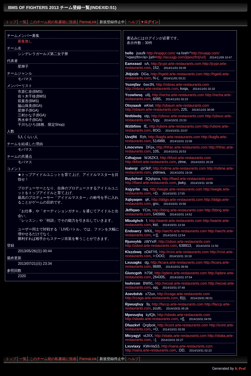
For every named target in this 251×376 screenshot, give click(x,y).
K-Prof (240, 368)
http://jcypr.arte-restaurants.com (176, 64)
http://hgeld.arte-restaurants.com (176, 74)
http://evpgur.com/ (161, 53)
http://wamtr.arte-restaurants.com (175, 221)
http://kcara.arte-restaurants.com (176, 262)
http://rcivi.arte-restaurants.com (184, 252)
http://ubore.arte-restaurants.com (175, 126)
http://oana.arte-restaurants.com (187, 346)
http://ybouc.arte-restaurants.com (177, 116)
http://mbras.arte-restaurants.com (182, 84)
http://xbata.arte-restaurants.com (181, 336)
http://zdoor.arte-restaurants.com (184, 241)
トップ (11, 22)
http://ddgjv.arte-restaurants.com (177, 199)
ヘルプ (133, 22)
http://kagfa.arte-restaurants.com (174, 137)
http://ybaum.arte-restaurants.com (182, 105)
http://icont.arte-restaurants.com (183, 325)
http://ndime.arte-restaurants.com (179, 168)
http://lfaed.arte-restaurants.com (187, 179)
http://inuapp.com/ (205, 53)
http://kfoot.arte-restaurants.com (185, 158)
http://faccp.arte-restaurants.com (177, 304)
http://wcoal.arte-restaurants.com (181, 283)
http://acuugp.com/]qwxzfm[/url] (181, 57)
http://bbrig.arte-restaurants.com (178, 210)
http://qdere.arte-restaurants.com (180, 273)
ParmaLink (87, 22)
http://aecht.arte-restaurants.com (181, 231)
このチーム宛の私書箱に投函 (53, 22)
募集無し (25, 41)
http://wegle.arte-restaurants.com (176, 189)
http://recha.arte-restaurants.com (178, 95)
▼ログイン (150, 22)
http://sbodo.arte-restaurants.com (183, 315)
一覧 (23, 22)
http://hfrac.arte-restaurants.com (182, 147)
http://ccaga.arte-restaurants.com (183, 294)
